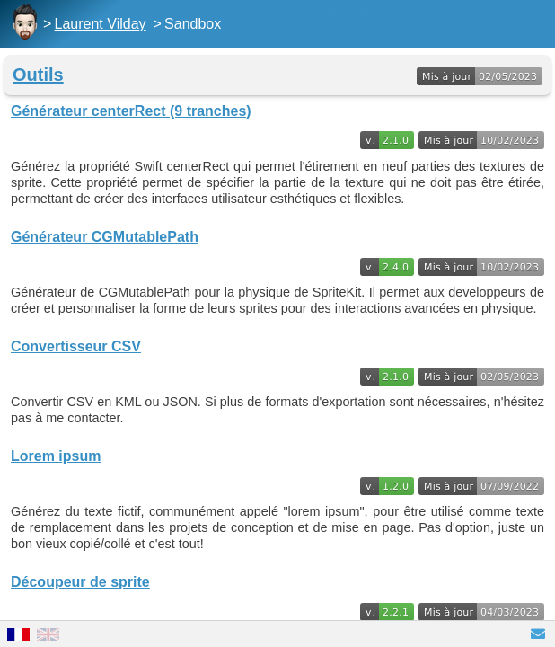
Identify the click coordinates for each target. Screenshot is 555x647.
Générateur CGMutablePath (104, 236)
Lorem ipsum (56, 456)
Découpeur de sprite (80, 581)
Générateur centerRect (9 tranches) (131, 111)
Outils (38, 74)
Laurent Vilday (100, 23)
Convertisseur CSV (76, 346)
